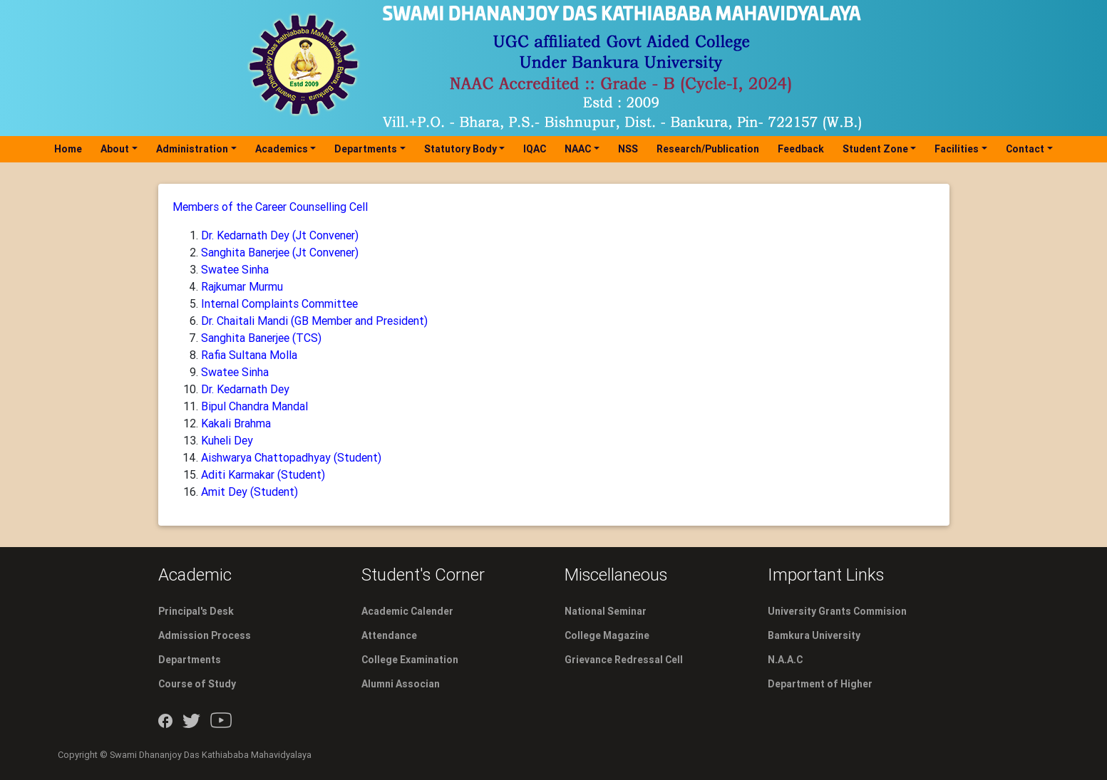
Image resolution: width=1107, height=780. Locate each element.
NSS (628, 148)
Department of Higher (820, 683)
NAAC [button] (578, 148)
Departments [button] (365, 148)
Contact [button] (1025, 148)
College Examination (409, 659)
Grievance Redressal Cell (624, 659)
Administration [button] (192, 148)
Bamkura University (814, 635)
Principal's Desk (196, 611)
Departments (189, 659)
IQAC (534, 148)
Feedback (801, 148)
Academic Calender (407, 611)
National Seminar (606, 611)
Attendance (389, 635)
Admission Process (204, 635)
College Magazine (607, 635)
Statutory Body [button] (460, 148)
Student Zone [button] (875, 148)
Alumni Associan (400, 683)
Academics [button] (281, 148)
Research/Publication (708, 148)
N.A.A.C (785, 659)
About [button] (115, 148)
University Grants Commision (837, 611)
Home (71, 148)
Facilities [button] (956, 148)
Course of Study (197, 683)
